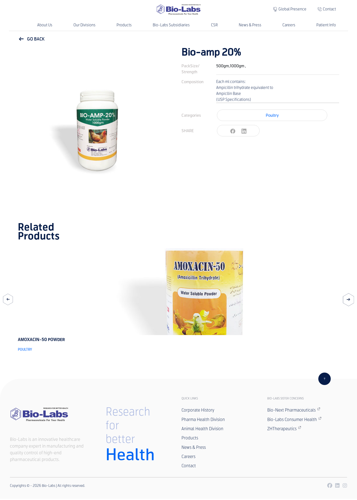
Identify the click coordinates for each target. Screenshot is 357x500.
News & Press (250, 25)
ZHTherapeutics (285, 429)
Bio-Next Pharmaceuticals (295, 410)
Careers (288, 25)
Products (124, 25)
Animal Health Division (203, 429)
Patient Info (326, 25)
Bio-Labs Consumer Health (295, 420)
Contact (329, 9)
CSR (214, 25)
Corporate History (198, 410)
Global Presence (292, 9)
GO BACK (31, 39)
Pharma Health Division (204, 420)
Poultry (272, 115)
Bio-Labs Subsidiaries (171, 25)
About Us (44, 25)
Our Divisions (84, 25)
